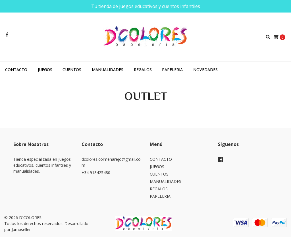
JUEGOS (45, 69)
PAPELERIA (172, 69)
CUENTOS (72, 69)
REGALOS (143, 69)
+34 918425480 (96, 172)
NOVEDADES (205, 69)
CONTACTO (16, 69)
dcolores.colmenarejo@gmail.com (111, 162)
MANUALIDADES (107, 69)
